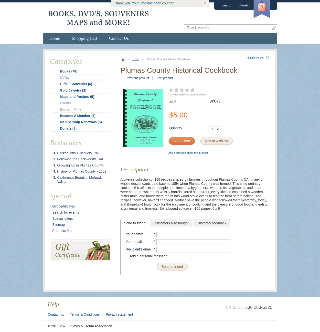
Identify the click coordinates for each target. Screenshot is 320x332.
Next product (167, 78)
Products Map (62, 231)
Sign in (226, 5)
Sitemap (58, 225)
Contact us (56, 314)
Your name (134, 234)
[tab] (134, 223)
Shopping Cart (84, 38)
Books (135, 59)
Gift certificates (63, 206)
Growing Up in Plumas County (80, 165)
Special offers (62, 218)
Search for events (65, 212)
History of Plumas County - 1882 (82, 171)
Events (65, 103)
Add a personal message (147, 256)
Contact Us (119, 38)
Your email (134, 242)
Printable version (255, 57)
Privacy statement (119, 314)
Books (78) (68, 71)
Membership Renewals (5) (81, 122)
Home (54, 38)
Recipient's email (138, 249)
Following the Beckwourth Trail (80, 159)
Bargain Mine (70, 109)
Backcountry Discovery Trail (78, 153)
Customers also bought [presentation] (171, 223)
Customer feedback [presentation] (211, 223)
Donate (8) (68, 128)
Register (244, 5)
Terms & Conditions (85, 314)
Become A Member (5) (78, 116)
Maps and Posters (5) (77, 97)
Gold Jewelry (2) (73, 90)
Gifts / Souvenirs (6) (76, 84)
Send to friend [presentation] (134, 223)
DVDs (64, 78)
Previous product (135, 78)
